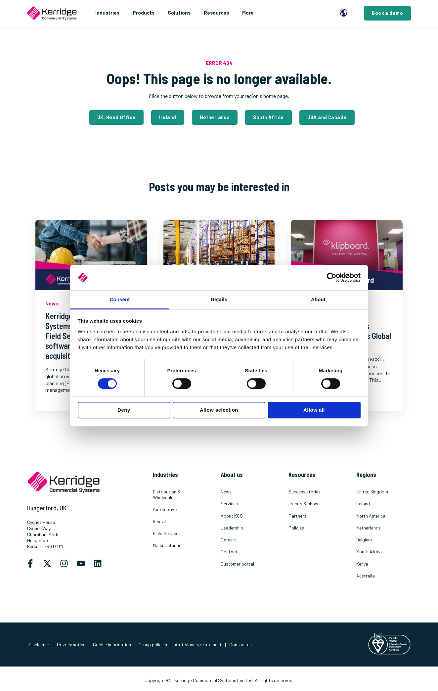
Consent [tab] (120, 299)
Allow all (314, 410)
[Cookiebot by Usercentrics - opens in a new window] (332, 278)
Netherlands (215, 117)
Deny (123, 410)
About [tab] (318, 299)
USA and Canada (327, 117)
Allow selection (219, 410)
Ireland (167, 117)
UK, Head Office (116, 117)
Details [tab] (219, 299)
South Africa (268, 117)
